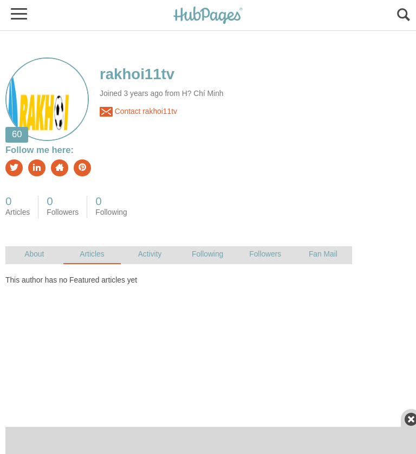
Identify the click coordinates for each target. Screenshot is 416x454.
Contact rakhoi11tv (138, 111)
